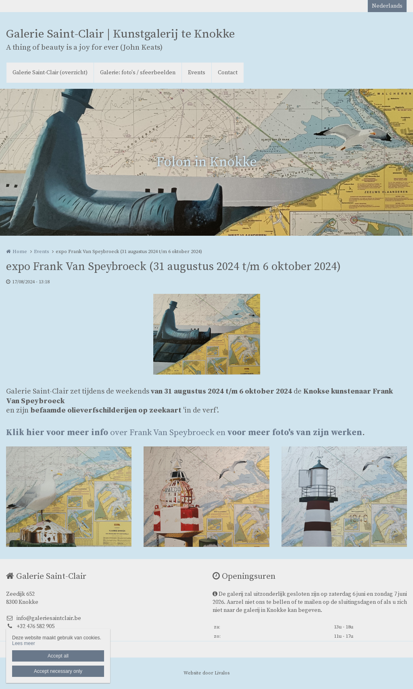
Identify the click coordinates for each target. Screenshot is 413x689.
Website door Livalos (206, 673)
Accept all (58, 656)
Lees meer (23, 643)
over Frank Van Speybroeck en (184, 432)
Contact (228, 72)
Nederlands (387, 6)
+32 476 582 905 (30, 626)
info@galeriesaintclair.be (43, 618)
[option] (206, 334)
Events (196, 72)
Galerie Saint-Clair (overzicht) (50, 72)
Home (20, 252)
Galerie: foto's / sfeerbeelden (137, 72)
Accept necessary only (58, 671)
